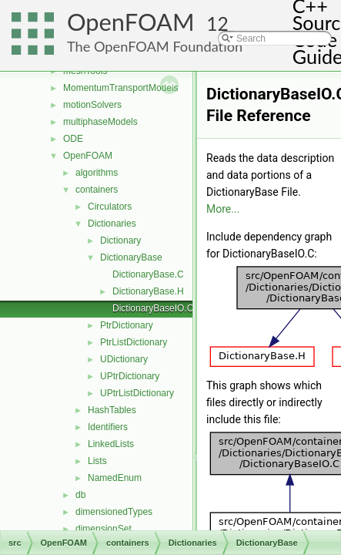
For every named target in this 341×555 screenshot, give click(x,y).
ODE (73, 138)
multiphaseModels (100, 121)
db (80, 494)
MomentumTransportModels (121, 87)
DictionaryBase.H (148, 291)
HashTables (112, 410)
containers (96, 189)
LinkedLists (111, 444)
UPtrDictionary (129, 376)
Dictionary (120, 240)
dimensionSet (103, 528)
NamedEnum (115, 478)
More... (222, 209)
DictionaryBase (131, 257)
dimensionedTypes (113, 511)
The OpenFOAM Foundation (154, 46)
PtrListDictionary (133, 342)
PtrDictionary (126, 325)
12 (217, 23)
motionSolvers (92, 104)
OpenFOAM (131, 22)
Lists (97, 461)
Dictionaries (112, 223)
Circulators (110, 206)
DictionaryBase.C (148, 274)
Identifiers (108, 427)
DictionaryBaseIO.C (152, 308)
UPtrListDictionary (137, 393)
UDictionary (124, 359)
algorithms (96, 172)
